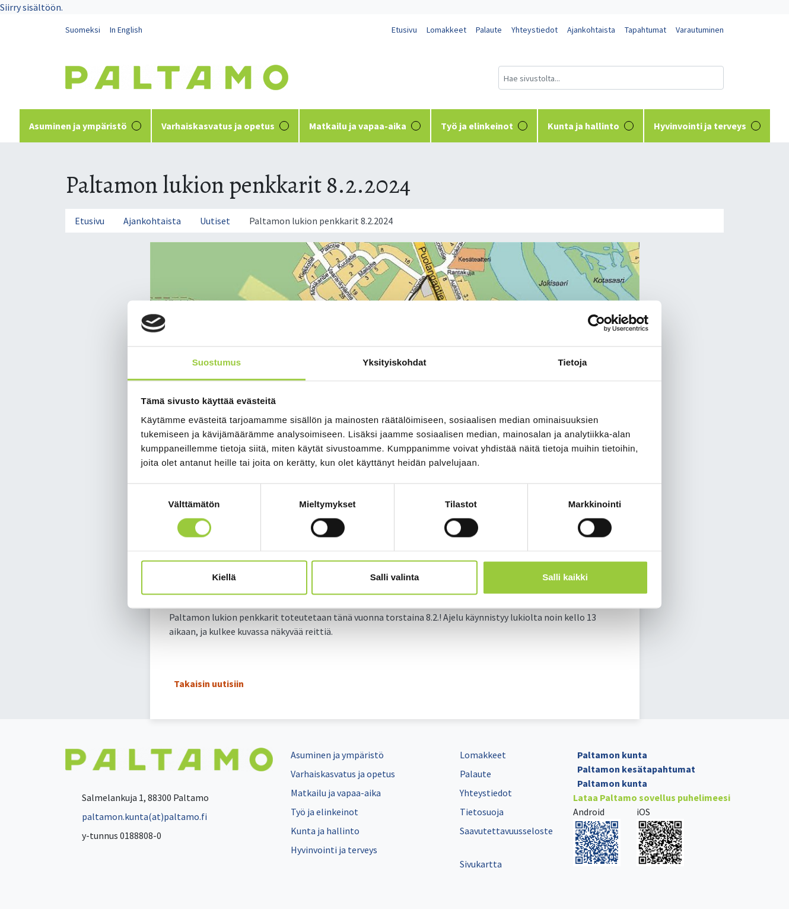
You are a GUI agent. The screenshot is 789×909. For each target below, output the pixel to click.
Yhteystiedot (534, 29)
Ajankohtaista (591, 29)
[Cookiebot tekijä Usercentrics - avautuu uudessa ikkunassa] (596, 323)
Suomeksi (82, 29)
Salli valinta (394, 577)
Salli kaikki (565, 577)
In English (126, 29)
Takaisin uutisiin (209, 683)
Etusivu (404, 29)
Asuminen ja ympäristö (85, 126)
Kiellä (224, 577)
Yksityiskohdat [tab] (394, 362)
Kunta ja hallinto (591, 126)
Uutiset (215, 221)
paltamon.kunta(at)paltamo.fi (136, 816)
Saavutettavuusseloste (506, 831)
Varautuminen (700, 29)
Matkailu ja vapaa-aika (365, 126)
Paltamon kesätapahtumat (636, 769)
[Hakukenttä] (611, 78)
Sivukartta (481, 864)
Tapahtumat (645, 29)
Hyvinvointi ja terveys (707, 126)
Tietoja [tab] (572, 362)
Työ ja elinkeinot (484, 126)
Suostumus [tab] (216, 362)
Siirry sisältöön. (31, 7)
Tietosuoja (482, 812)
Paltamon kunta (612, 755)
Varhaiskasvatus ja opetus (225, 126)
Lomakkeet (446, 29)
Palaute (489, 29)
